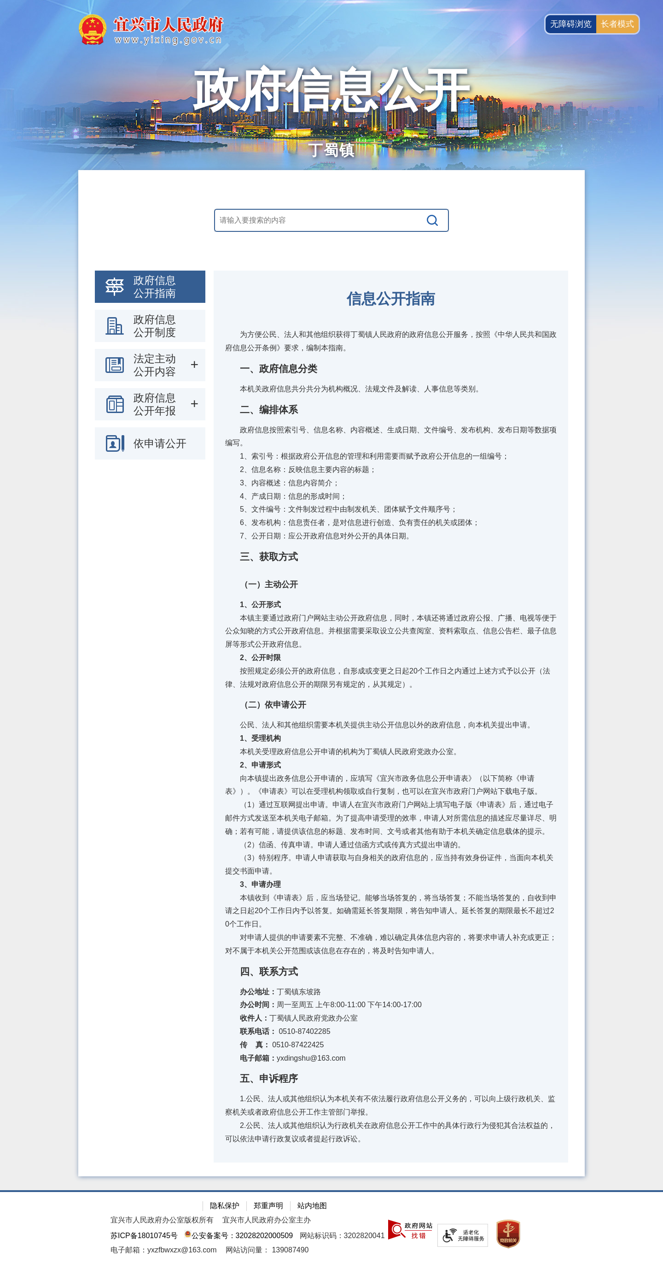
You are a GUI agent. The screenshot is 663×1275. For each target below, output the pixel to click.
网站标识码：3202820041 (342, 1236)
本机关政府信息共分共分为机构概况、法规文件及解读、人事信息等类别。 (354, 389)
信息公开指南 (391, 298)
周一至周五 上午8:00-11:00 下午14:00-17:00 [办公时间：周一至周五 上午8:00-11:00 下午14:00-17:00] (323, 1005)
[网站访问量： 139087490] (267, 1250)
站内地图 (312, 1206)
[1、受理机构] (391, 738)
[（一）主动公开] (391, 584)
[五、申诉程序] (391, 1078)
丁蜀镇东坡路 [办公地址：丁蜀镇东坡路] (273, 992)
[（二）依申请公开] (391, 705)
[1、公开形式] (391, 605)
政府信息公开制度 (155, 325)
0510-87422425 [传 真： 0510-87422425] (274, 1045)
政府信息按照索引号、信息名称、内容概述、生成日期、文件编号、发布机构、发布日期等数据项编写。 (391, 436)
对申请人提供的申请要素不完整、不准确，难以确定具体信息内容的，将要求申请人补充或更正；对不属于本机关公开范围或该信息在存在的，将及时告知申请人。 (391, 944)
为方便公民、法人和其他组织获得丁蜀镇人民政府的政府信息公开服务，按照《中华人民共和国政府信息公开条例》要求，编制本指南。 (391, 341)
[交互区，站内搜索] (331, 220)
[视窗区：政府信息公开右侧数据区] (391, 717)
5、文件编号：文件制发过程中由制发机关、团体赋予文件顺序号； (341, 509)
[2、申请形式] (391, 765)
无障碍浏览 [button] (571, 24)
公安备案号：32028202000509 (238, 1236)
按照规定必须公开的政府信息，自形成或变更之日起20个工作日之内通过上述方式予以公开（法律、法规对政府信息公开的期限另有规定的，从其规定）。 (387, 677)
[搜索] (433, 220)
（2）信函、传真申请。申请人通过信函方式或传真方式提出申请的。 (345, 845)
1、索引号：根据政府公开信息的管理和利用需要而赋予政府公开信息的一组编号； (367, 456)
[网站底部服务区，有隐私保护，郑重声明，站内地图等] (331, 1232)
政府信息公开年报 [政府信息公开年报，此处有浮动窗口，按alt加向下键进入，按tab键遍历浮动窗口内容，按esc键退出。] (155, 404)
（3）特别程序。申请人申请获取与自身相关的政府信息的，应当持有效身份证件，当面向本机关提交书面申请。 (389, 864)
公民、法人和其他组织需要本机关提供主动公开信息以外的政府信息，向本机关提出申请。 (380, 725)
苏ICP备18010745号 (144, 1236)
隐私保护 (224, 1206)
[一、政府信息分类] (391, 369)
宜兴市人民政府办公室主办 (266, 1220)
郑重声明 (268, 1206)
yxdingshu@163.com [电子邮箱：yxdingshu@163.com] (285, 1058)
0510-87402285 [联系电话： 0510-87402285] (278, 1031)
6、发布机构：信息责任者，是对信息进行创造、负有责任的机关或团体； (352, 522)
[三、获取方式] (391, 557)
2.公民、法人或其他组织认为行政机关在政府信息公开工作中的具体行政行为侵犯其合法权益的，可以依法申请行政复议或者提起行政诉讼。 (390, 1132)
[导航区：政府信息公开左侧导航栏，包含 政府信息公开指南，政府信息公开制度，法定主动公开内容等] (150, 365)
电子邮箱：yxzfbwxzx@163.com (163, 1250)
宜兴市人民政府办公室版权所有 (162, 1220)
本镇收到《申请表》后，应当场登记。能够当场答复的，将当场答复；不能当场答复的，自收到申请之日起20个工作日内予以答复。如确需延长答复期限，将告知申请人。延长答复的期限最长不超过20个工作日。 (391, 911)
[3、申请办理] (391, 884)
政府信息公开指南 (155, 286)
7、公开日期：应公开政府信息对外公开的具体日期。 (319, 536)
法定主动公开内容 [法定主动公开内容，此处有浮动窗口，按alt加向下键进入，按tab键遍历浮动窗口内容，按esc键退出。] (155, 365)
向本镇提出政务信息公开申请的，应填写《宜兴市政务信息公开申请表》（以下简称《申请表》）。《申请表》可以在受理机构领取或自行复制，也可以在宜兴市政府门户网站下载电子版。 (383, 785)
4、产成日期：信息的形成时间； (286, 496)
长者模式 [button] (617, 24)
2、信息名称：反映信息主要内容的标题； (301, 469)
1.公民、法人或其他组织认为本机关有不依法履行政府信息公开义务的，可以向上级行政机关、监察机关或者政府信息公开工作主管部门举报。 (390, 1105)
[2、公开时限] (391, 658)
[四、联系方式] (391, 972)
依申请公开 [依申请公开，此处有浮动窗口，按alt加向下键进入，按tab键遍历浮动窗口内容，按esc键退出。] (160, 443)
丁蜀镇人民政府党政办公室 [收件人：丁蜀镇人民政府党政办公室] (291, 1018)
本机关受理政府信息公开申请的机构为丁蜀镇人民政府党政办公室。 (343, 752)
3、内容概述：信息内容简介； (282, 483)
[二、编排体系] (391, 410)
